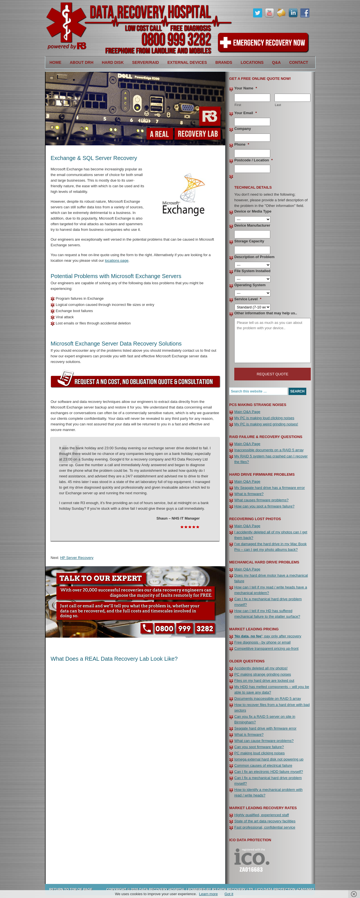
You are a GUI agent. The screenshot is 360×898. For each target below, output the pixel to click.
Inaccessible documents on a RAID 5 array (268, 450)
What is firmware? (249, 494)
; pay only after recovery (267, 636)
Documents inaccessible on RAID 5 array (267, 698)
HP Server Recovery (76, 558)
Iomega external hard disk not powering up (268, 759)
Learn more (208, 894)
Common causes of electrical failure (263, 765)
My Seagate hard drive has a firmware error (269, 488)
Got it (228, 894)
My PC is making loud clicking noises (264, 418)
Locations (250, 62)
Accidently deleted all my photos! (260, 668)
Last (278, 105)
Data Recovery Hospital (118, 28)
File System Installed (252, 271)
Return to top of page (71, 890)
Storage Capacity (249, 241)
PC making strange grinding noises (262, 674)
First (238, 105)
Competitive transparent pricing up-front (266, 648)
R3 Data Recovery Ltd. (233, 890)
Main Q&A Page (247, 412)
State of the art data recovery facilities (265, 821)
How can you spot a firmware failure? (264, 506)
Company (242, 129)
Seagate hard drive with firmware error (265, 728)
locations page (117, 260)
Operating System (250, 285)
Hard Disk (111, 62)
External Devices (185, 62)
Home (55, 62)
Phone (241, 144)
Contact (298, 62)
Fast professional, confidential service (264, 827)
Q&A (276, 62)
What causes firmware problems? (261, 500)
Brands (221, 62)
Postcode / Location (253, 160)
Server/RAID (143, 62)
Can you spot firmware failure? (259, 747)
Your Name (245, 88)
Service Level (247, 299)
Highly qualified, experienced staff (261, 815)
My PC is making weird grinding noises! (266, 424)
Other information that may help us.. (265, 313)
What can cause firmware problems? (264, 741)
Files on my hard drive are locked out (264, 680)
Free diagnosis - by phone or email (262, 642)
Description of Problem (254, 257)
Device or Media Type (252, 211)
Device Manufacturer (252, 225)
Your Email (245, 113)
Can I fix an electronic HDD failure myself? (268, 772)
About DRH (79, 62)
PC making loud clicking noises (259, 753)
